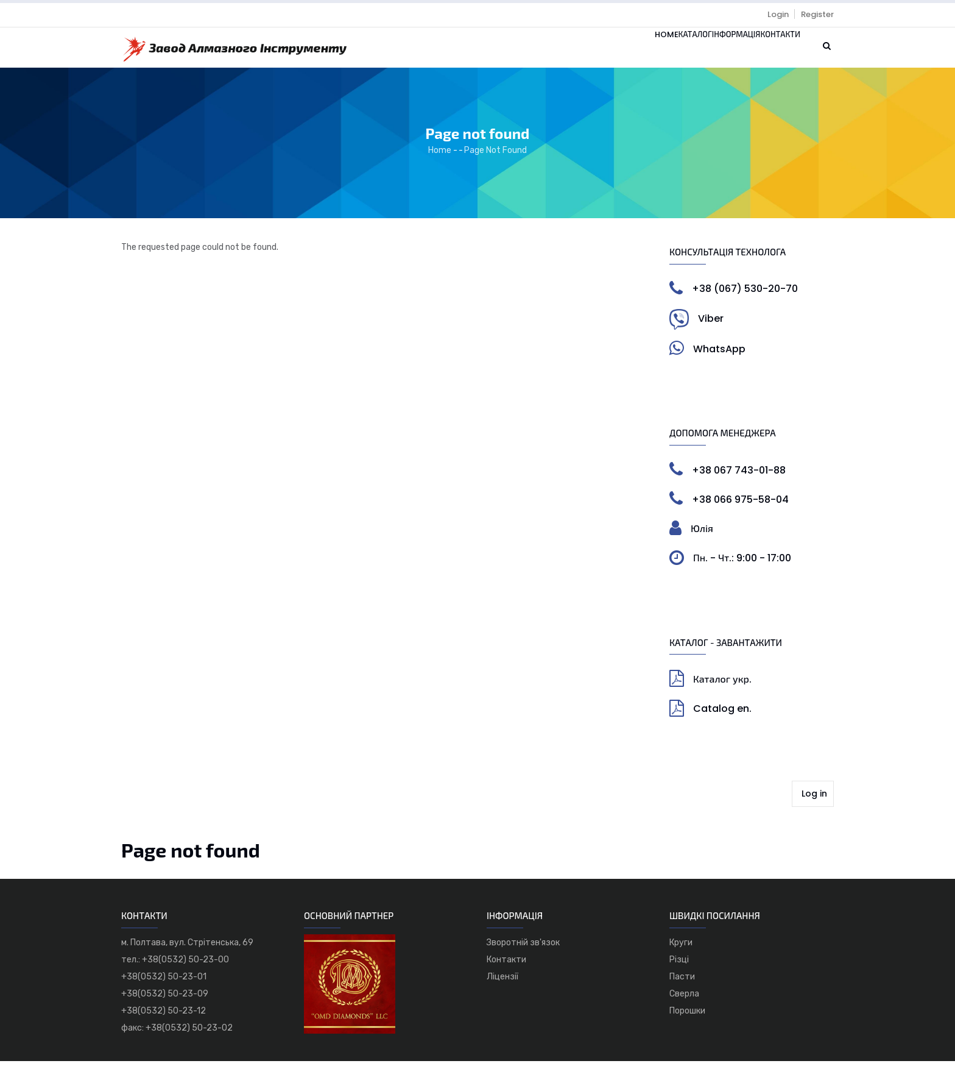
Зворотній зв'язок (523, 950)
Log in (814, 801)
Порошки (687, 1019)
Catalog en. (722, 717)
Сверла (684, 1001)
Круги (680, 950)
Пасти (682, 984)
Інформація (705, 51)
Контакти (770, 51)
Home (597, 51)
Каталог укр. (722, 687)
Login (778, 14)
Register (817, 14)
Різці (679, 967)
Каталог (644, 51)
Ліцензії (502, 984)
